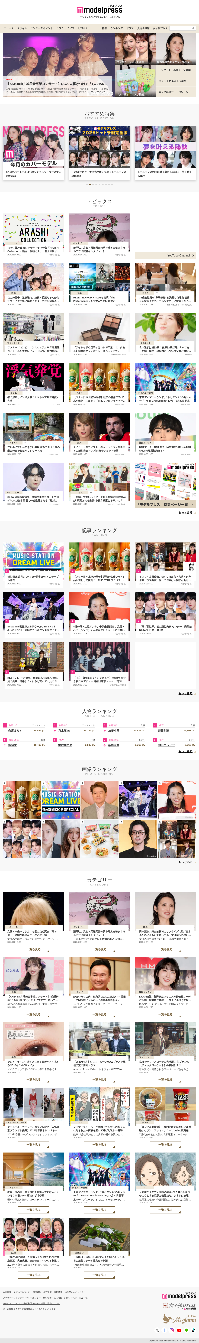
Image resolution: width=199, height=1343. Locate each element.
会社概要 (7, 1292)
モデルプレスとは (22, 1292)
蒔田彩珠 (163, 730)
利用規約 (37, 1292)
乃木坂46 (64, 730)
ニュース (9, 28)
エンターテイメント (42, 28)
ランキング (116, 28)
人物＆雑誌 (143, 28)
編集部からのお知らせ (75, 1292)
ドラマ (130, 28)
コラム (60, 28)
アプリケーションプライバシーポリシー (22, 1298)
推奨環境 (47, 1292)
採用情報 (58, 1292)
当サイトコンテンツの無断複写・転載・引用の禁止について (31, 1303)
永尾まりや (15, 730)
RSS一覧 (83, 1298)
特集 (104, 28)
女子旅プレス (160, 28)
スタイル (22, 28)
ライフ (71, 28)
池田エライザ (166, 745)
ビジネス (83, 28)
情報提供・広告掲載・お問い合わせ (60, 1298)
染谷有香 (113, 745)
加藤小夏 (113, 730)
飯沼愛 (12, 745)
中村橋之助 (65, 745)
